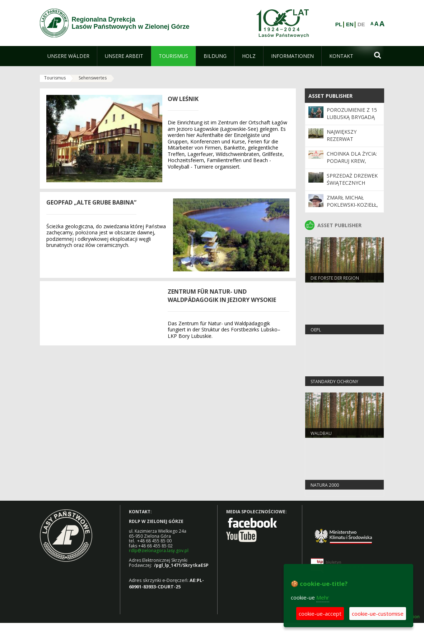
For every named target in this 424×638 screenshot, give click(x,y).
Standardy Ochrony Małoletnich (334, 384)
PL (338, 24)
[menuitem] (68, 56)
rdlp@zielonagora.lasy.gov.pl (158, 550)
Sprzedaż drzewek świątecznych (352, 179)
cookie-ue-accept (320, 613)
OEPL (316, 330)
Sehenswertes (93, 78)
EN (350, 24)
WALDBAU (321, 433)
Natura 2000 (325, 485)
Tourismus (55, 78)
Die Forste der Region (335, 278)
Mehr (322, 597)
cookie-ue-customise (378, 613)
